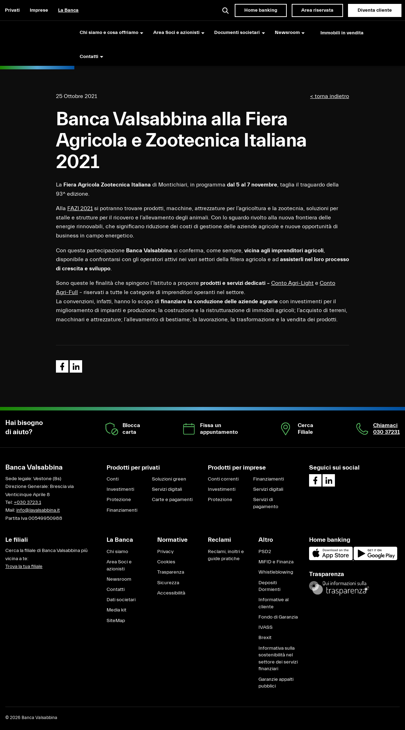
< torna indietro (329, 96)
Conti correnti (223, 479)
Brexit (265, 637)
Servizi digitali (167, 489)
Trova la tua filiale (23, 566)
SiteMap (116, 620)
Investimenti (120, 489)
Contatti (116, 589)
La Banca (68, 10)
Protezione (119, 499)
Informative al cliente (273, 603)
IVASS (265, 627)
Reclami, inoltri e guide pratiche (226, 555)
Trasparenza (170, 572)
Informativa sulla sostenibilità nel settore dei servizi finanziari (278, 658)
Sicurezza (168, 583)
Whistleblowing (275, 572)
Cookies (166, 562)
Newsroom (119, 579)
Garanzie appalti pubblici (275, 683)
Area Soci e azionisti (119, 565)
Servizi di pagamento (265, 503)
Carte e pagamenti (172, 499)
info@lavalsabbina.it (38, 510)
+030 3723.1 (27, 502)
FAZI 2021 (80, 208)
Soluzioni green (169, 479)
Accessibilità (171, 593)
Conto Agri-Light (292, 283)
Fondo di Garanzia (278, 617)
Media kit (116, 610)
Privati (12, 10)
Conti (113, 479)
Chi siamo (117, 551)
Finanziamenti (122, 510)
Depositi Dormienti (269, 586)
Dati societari (121, 600)
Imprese (39, 10)
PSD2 (264, 551)
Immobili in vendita (342, 33)
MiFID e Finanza (275, 562)
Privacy (165, 551)
